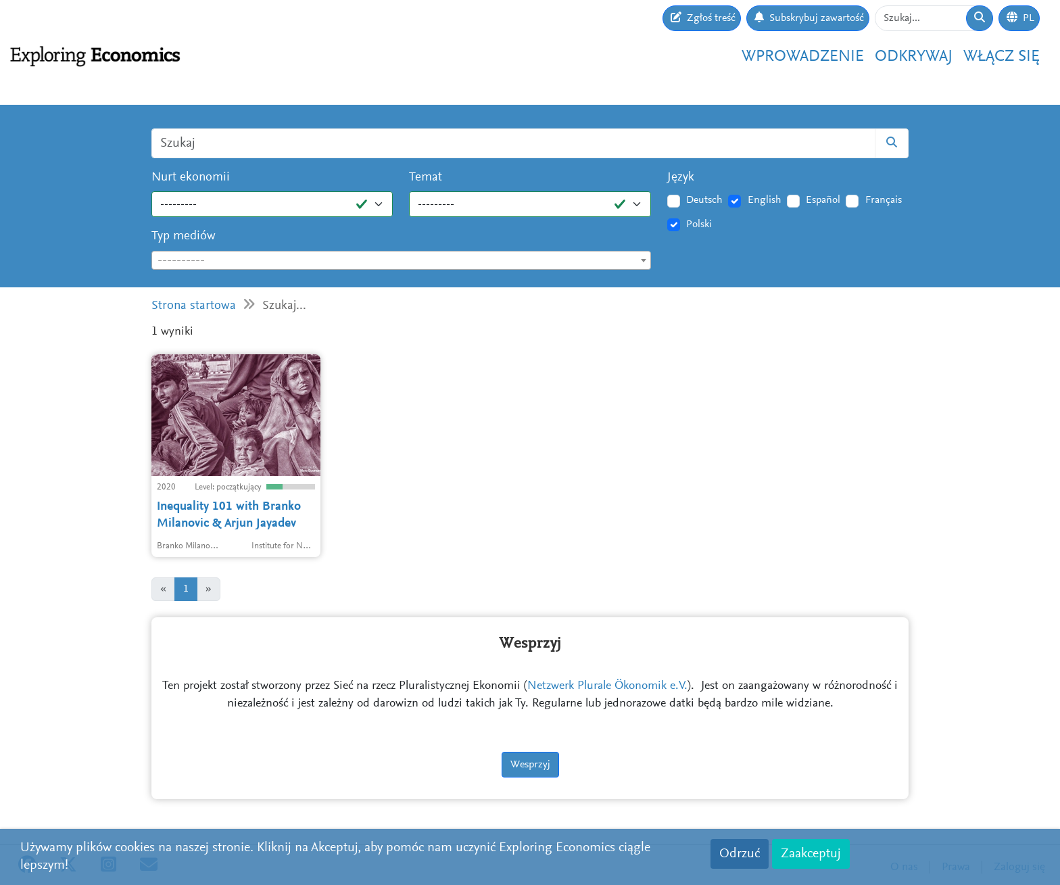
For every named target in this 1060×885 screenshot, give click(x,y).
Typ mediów (183, 236)
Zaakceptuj (811, 854)
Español (823, 200)
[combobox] (401, 260)
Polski (699, 224)
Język (680, 177)
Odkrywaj (914, 57)
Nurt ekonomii (190, 177)
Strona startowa (193, 306)
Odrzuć (739, 854)
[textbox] (401, 261)
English (764, 200)
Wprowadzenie (803, 57)
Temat (425, 177)
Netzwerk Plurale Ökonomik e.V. (607, 686)
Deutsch (704, 200)
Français (883, 200)
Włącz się (1001, 57)
